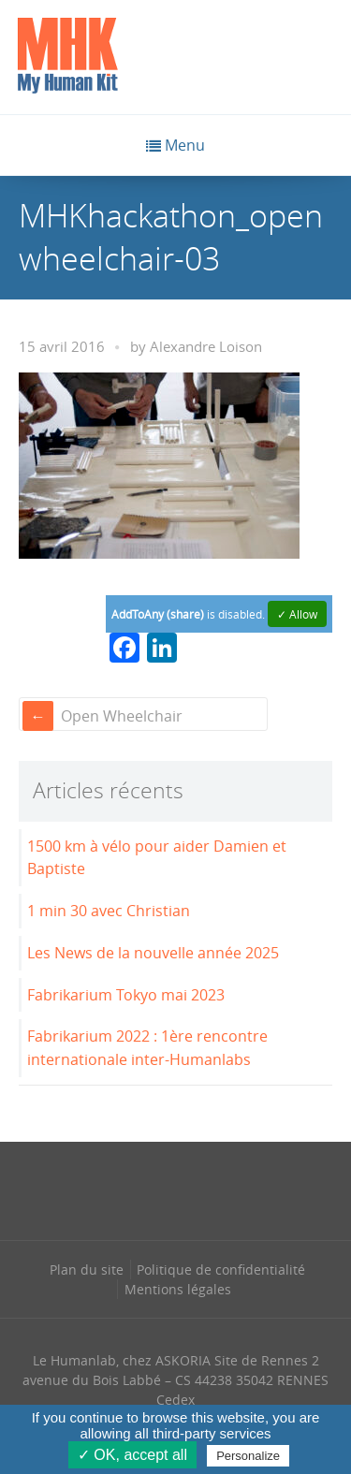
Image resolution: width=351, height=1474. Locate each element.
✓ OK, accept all (132, 1455)
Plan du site (87, 1269)
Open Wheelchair (122, 716)
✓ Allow (297, 613)
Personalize (248, 1456)
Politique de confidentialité (221, 1269)
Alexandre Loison (206, 347)
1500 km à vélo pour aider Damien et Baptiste (156, 858)
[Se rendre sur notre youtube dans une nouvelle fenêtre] (254, 1189)
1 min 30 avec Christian (108, 910)
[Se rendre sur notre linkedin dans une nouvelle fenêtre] (176, 1189)
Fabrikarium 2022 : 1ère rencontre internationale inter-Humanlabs (147, 1048)
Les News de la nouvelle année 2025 (153, 952)
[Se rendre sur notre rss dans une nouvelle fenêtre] (214, 1189)
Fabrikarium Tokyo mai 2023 (126, 995)
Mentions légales (177, 1289)
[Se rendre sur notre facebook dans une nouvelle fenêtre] (97, 1189)
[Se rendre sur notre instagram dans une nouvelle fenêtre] (137, 1189)
